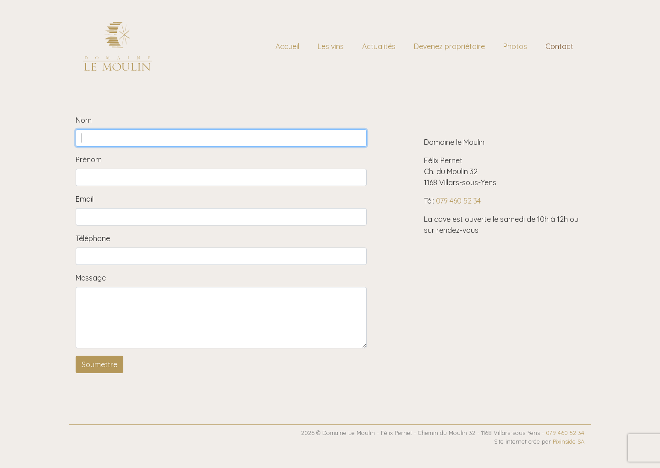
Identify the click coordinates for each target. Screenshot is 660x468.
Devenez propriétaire (449, 46)
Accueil (287, 46)
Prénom (89, 159)
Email (85, 199)
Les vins (331, 46)
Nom (84, 120)
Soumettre (99, 364)
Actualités (379, 46)
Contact (559, 46)
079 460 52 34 (458, 200)
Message (91, 277)
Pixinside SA (568, 441)
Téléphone (93, 238)
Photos (515, 46)
